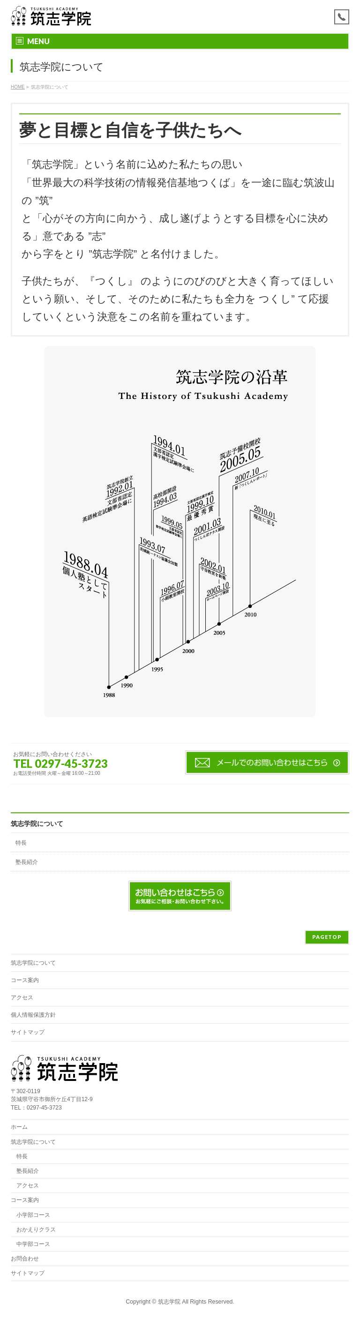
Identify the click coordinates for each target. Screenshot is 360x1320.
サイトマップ (28, 1032)
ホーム (19, 1127)
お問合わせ (25, 1258)
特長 (21, 843)
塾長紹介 (26, 862)
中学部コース (33, 1244)
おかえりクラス (36, 1229)
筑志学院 (169, 1301)
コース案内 (25, 980)
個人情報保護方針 (33, 1015)
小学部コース (33, 1215)
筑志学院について (37, 823)
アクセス (22, 997)
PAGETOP (327, 937)
